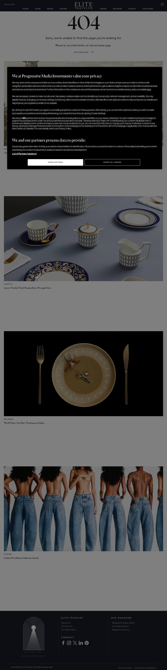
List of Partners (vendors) (24, 153)
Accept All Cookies (112, 162)
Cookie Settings (55, 162)
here (149, 89)
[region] (84, 118)
